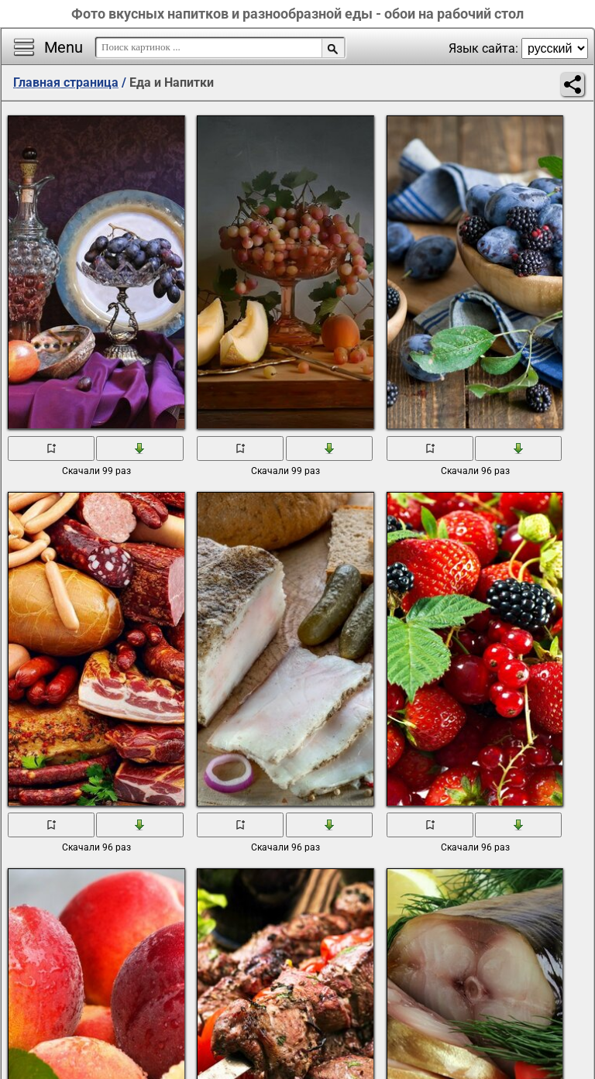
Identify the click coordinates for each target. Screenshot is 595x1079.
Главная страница (66, 82)
